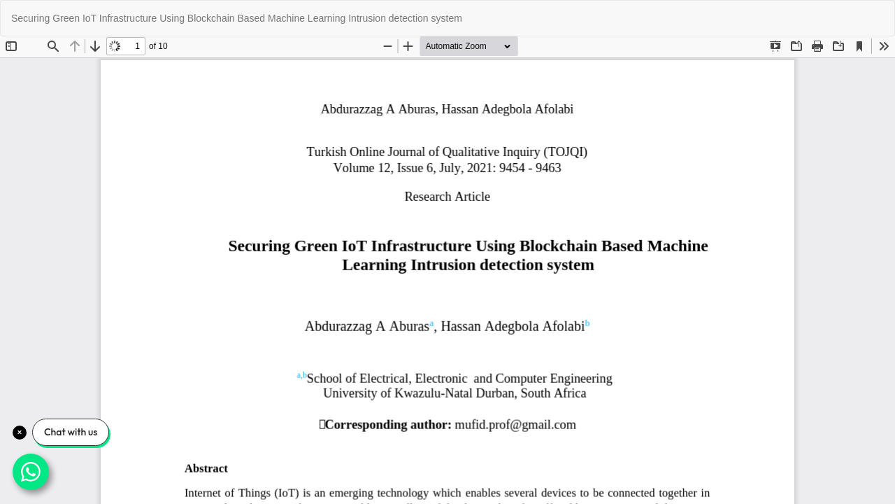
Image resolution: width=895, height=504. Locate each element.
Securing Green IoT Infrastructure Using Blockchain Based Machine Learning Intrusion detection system (236, 18)
